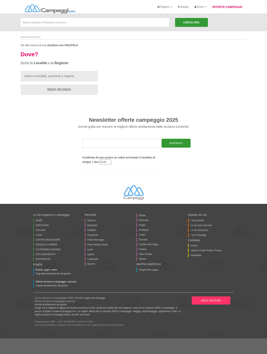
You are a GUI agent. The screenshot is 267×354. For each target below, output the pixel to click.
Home (24, 37)
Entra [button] (200, 6)
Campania (92, 235)
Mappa (183, 6)
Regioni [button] (164, 6)
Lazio (90, 249)
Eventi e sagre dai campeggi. (91, 298)
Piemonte (144, 220)
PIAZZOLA (35, 37)
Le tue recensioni (199, 230)
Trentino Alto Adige (148, 244)
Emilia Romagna (95, 239)
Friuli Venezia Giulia (97, 244)
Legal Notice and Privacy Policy (107, 325)
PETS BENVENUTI (46, 254)
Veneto (142, 259)
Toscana (143, 239)
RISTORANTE (43, 259)
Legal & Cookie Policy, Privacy (206, 250)
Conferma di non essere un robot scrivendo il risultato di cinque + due (118, 160)
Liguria (90, 254)
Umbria (143, 249)
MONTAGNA (42, 225)
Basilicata (92, 225)
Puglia (142, 225)
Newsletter (196, 255)
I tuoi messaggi (198, 235)
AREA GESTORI (211, 300)
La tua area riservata (201, 225)
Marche (91, 264)
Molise (142, 215)
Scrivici (194, 245)
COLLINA (41, 230)
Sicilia (142, 234)
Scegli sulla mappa (149, 269)
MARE (39, 220)
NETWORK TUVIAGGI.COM (78, 321)
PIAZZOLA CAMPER (46, 244)
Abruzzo (91, 220)
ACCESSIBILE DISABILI (48, 249)
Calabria (91, 230)
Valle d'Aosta (145, 254)
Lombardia (92, 259)
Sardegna (144, 230)
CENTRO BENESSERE (48, 239)
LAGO (39, 235)
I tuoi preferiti (197, 220)
